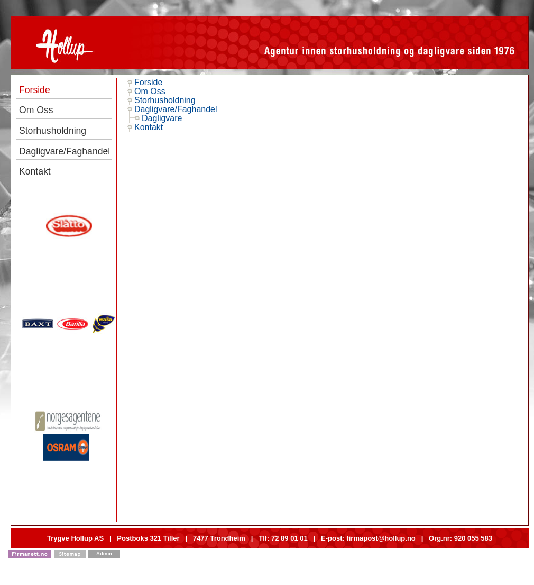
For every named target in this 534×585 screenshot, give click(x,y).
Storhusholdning (165, 100)
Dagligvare (162, 118)
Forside (148, 82)
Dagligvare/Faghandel (175, 109)
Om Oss (149, 91)
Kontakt (148, 127)
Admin (104, 553)
